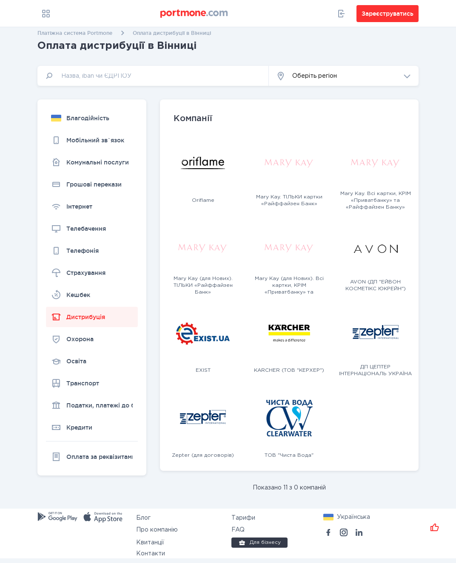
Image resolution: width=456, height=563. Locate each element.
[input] (153, 76)
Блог (143, 518)
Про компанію (157, 529)
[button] (344, 76)
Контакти (150, 553)
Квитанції (150, 542)
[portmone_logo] (194, 13)
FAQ (238, 529)
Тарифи (243, 518)
